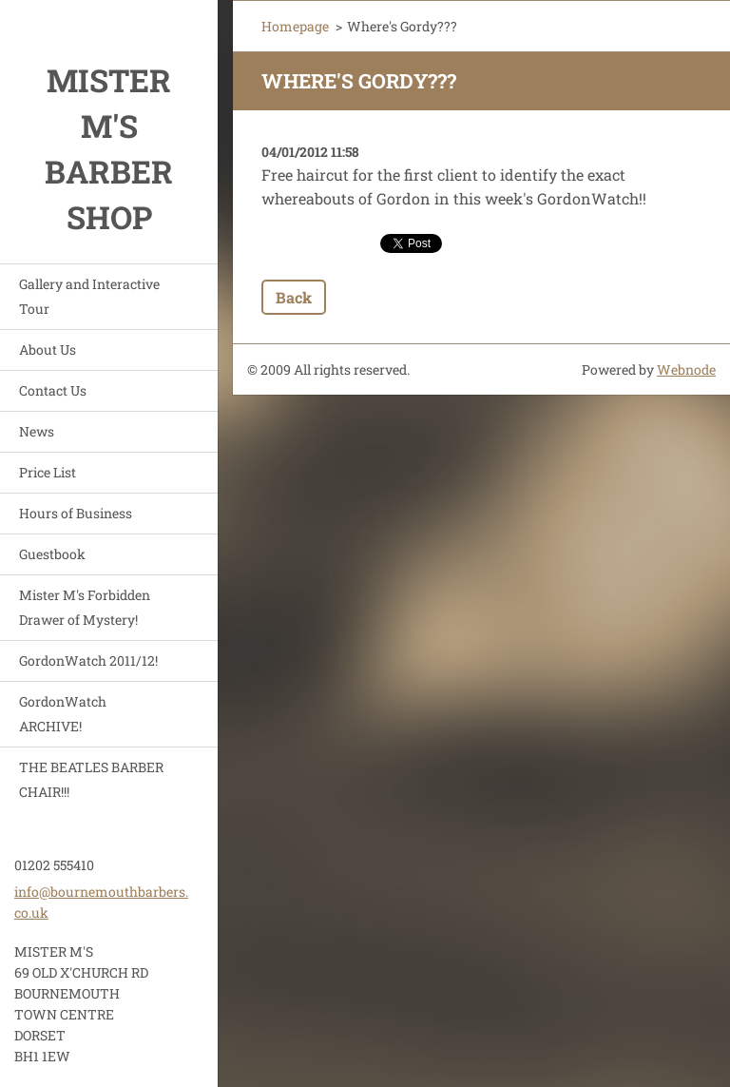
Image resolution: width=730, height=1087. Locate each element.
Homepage (295, 26)
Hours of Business (75, 513)
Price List (47, 472)
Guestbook (52, 554)
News (36, 431)
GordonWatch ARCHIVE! (62, 713)
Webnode (686, 369)
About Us (47, 349)
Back (294, 297)
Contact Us (52, 390)
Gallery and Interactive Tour (89, 296)
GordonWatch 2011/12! (88, 660)
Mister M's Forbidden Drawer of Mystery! (84, 607)
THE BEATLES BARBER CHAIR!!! (91, 779)
